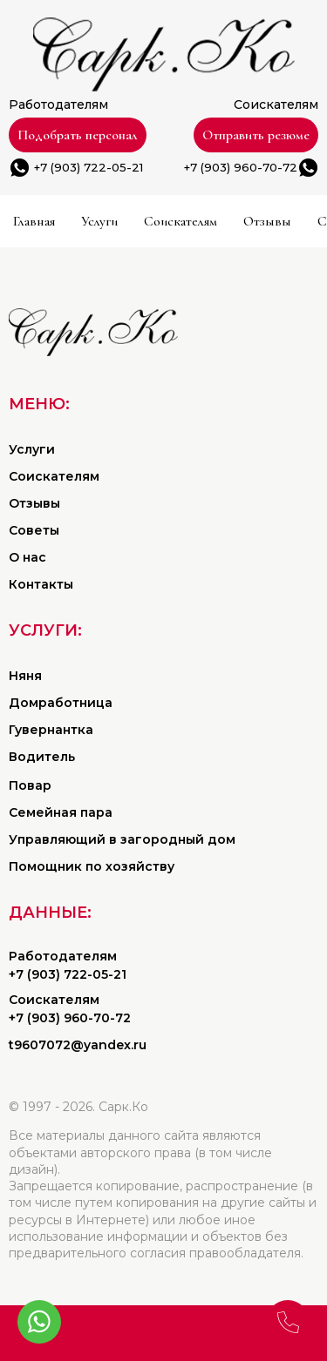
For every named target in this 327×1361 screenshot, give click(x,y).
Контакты (41, 584)
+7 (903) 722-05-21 (88, 167)
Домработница (60, 703)
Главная (34, 221)
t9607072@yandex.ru (77, 1045)
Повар (30, 785)
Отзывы (267, 221)
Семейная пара (60, 812)
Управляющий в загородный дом (122, 839)
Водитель (42, 757)
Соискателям (180, 221)
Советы (34, 530)
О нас (27, 557)
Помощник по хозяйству (91, 866)
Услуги (99, 221)
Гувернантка (51, 730)
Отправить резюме (256, 135)
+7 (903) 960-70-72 (240, 167)
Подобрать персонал (77, 135)
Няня (25, 676)
